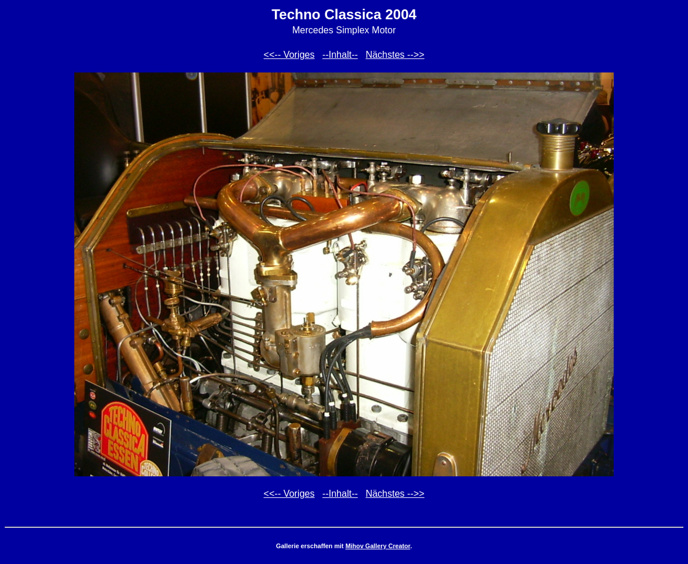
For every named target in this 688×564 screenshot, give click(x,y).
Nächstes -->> (395, 55)
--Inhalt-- (339, 55)
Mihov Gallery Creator (377, 545)
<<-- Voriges (289, 55)
